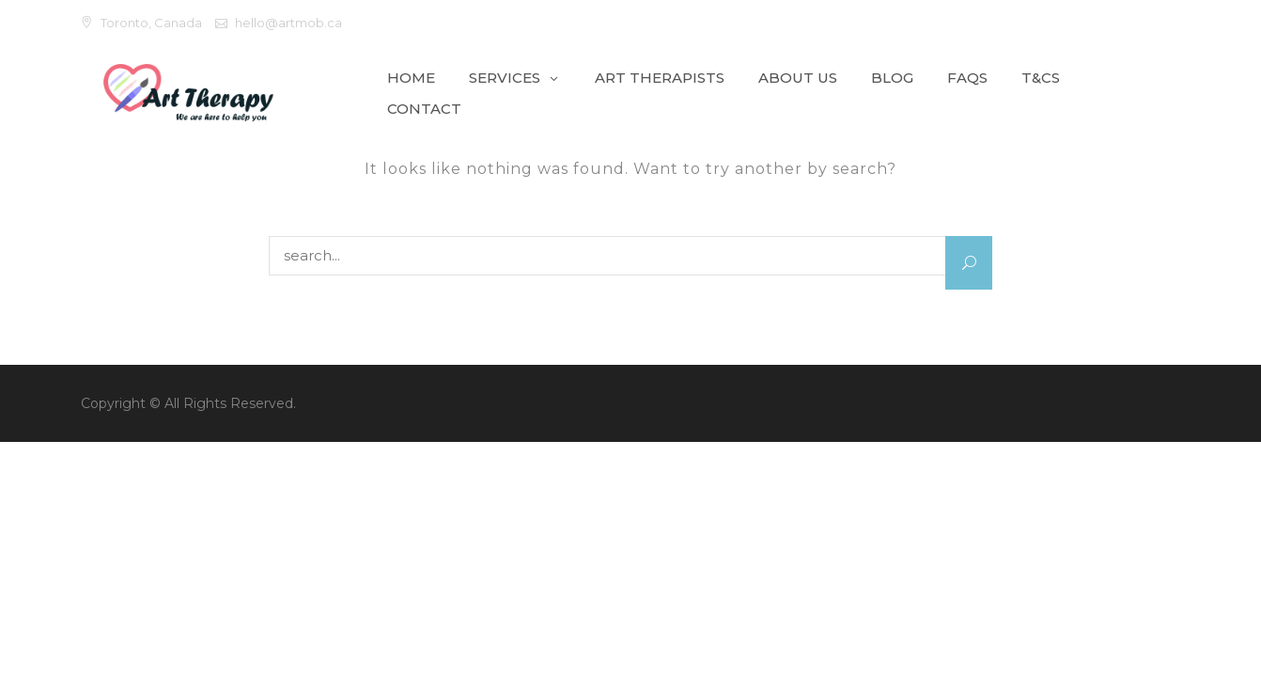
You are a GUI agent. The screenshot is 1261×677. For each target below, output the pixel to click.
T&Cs (1040, 78)
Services (504, 78)
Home (411, 78)
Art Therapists (659, 78)
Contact (424, 109)
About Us (797, 78)
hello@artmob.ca (288, 22)
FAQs (967, 78)
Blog (892, 78)
